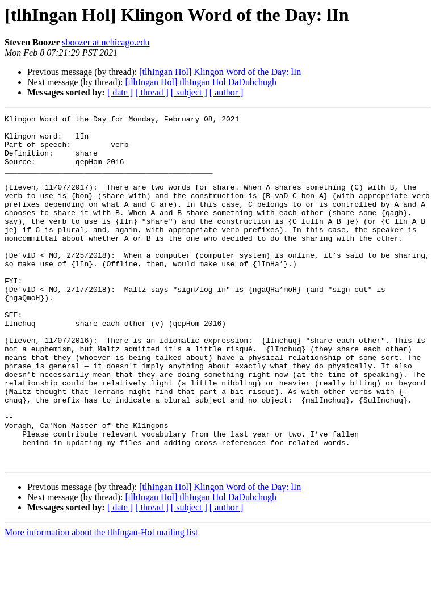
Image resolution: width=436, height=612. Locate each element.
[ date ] (120, 92)
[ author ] (226, 92)
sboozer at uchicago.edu (105, 42)
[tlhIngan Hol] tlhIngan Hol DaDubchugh (200, 82)
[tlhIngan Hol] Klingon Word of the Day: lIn (220, 72)
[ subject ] (189, 92)
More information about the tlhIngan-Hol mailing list (101, 602)
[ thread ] (152, 92)
